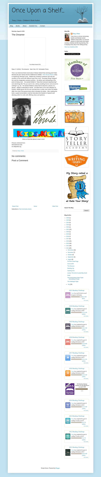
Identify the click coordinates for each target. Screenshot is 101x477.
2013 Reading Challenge (76, 416)
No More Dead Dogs (72, 261)
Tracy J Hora (76, 33)
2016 (67, 241)
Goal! (68, 275)
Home (35, 206)
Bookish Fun (33, 26)
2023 (67, 224)
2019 (67, 234)
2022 (67, 227)
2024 (67, 222)
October (70, 254)
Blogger (58, 468)
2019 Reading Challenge (76, 321)
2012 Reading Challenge (76, 431)
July (69, 284)
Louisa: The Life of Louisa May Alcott (77, 273)
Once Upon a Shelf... (38, 10)
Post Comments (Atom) (25, 209)
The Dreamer (70, 266)
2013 (67, 243)
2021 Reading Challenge (76, 290)
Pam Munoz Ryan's (48, 74)
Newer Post (15, 206)
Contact (42, 26)
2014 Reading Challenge (76, 400)
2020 (67, 231)
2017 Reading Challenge (76, 353)
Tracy (72, 293)
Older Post (55, 206)
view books (86, 300)
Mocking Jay (70, 268)
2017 (67, 238)
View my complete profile (71, 47)
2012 (67, 245)
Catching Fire (70, 270)
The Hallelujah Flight (72, 281)
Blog (11, 26)
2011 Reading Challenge (76, 447)
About (24, 26)
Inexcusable (70, 263)
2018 (67, 236)
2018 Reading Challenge (76, 337)
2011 (67, 248)
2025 (67, 220)
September (71, 257)
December (71, 250)
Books (18, 26)
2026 (67, 218)
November (71, 252)
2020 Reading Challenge (76, 306)
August (70, 259)
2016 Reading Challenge (76, 368)
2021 (67, 229)
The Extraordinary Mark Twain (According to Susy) (75, 278)
